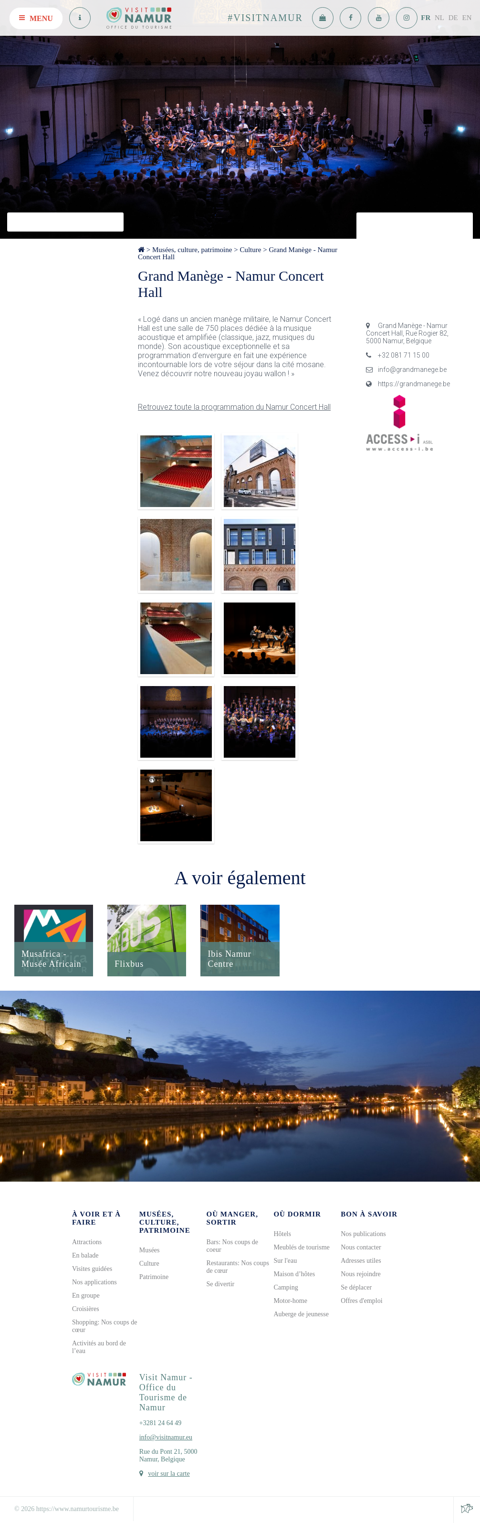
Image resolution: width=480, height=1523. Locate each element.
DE (453, 17)
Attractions (87, 1242)
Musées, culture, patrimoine (192, 250)
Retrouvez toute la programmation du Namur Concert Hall (234, 407)
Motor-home (290, 1300)
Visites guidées (92, 1268)
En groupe (86, 1295)
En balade (85, 1255)
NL (439, 17)
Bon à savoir (369, 1214)
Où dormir (297, 1214)
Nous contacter (361, 1247)
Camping (285, 1287)
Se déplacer (356, 1287)
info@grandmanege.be (406, 369)
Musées (149, 1250)
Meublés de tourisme (301, 1247)
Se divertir (221, 1284)
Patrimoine (153, 1276)
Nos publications (363, 1233)
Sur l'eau (285, 1260)
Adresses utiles (361, 1260)
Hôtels (282, 1233)
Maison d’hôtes (294, 1274)
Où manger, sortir (232, 1218)
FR (425, 17)
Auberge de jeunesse (301, 1314)
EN (467, 17)
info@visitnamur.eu (165, 1437)
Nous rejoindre (361, 1274)
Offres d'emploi (361, 1300)
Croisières (85, 1308)
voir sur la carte (168, 1473)
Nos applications (94, 1282)
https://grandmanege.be (408, 384)
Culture (250, 250)
